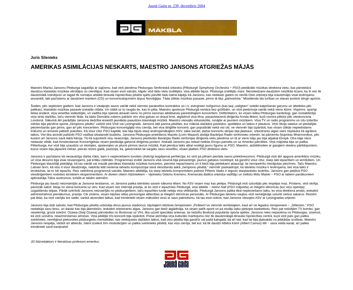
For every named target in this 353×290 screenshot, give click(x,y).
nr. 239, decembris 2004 (176, 6)
